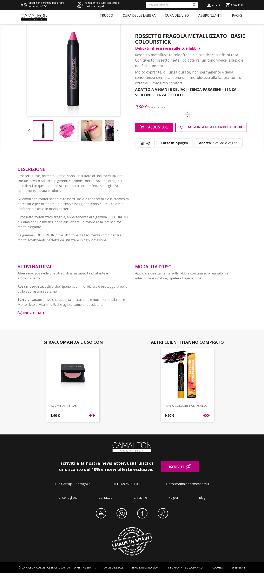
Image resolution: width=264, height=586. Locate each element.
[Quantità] (160, 127)
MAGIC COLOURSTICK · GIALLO (186, 418)
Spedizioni (238, 580)
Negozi (173, 510)
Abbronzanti (210, 15)
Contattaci (106, 510)
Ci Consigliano (68, 510)
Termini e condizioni (145, 580)
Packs (237, 15)
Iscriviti (176, 479)
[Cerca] (172, 5)
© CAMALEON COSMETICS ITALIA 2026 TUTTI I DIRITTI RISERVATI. (57, 580)
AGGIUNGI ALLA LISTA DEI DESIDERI (211, 140)
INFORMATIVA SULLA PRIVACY (186, 580)
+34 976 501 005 (129, 497)
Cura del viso (177, 15)
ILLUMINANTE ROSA (64, 418)
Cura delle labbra (139, 15)
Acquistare (154, 140)
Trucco (106, 15)
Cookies (217, 580)
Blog (202, 510)
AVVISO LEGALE (113, 580)
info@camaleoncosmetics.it (188, 497)
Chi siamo (140, 510)
